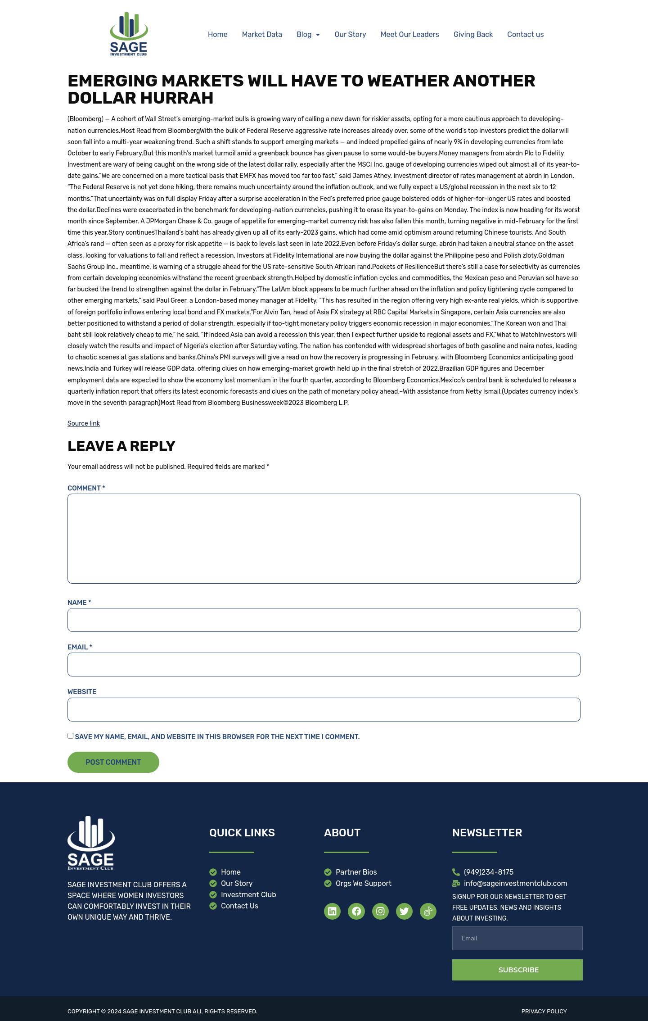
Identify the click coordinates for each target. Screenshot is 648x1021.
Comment (86, 488)
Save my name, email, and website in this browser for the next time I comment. (217, 737)
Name (79, 603)
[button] (308, 35)
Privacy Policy (544, 1011)
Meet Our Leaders (410, 34)
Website (82, 692)
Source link (84, 423)
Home (218, 34)
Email (80, 647)
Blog (308, 34)
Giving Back (473, 34)
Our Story (350, 34)
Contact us (525, 34)
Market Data (262, 34)
